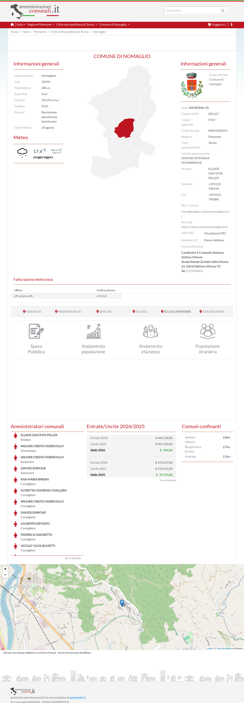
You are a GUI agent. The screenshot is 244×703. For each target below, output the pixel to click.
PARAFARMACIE (69, 311)
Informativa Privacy (57, 678)
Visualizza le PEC (215, 233)
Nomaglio (99, 31)
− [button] (5, 546)
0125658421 (194, 271)
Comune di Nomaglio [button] (113, 24)
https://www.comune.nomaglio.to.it (204, 226)
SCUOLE (141, 311)
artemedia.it (78, 669)
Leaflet (210, 620)
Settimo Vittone (190, 439)
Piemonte (40, 31)
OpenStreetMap (224, 620)
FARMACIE (33, 311)
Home (15, 31)
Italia (26, 31)
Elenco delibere (214, 240)
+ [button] (5, 541)
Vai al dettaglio (73, 529)
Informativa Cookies (85, 678)
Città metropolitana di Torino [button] (75, 24)
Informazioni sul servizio (26, 678)
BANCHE (105, 311)
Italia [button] (20, 24)
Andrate (190, 456)
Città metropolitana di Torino (70, 31)
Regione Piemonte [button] (39, 24)
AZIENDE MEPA (213, 311)
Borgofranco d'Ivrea (193, 449)
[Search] (192, 10)
